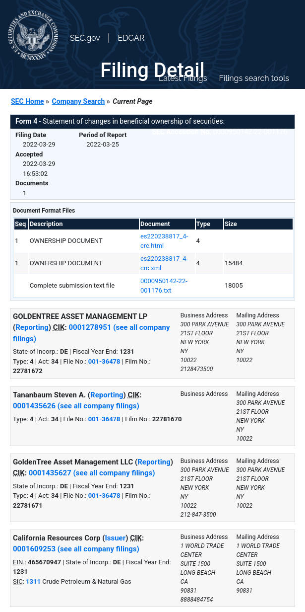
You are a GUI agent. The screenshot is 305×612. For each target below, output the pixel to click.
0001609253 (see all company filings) (76, 548)
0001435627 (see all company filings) (92, 472)
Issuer (115, 538)
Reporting (32, 327)
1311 (33, 581)
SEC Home (27, 101)
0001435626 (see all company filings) (76, 405)
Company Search (78, 101)
